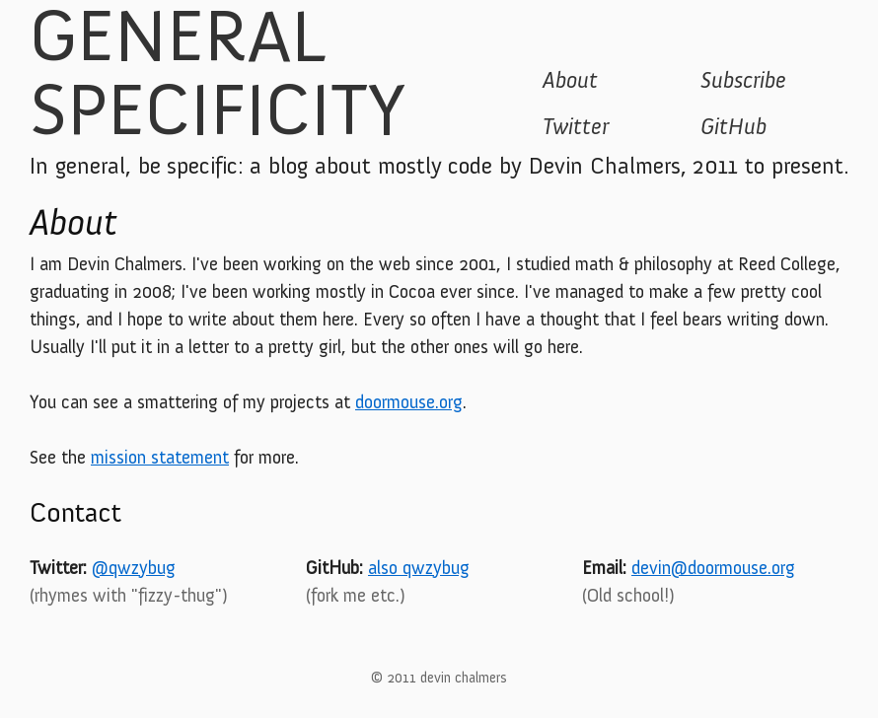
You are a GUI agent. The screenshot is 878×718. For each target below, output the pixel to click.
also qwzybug (419, 567)
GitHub (733, 126)
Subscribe (743, 80)
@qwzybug (134, 567)
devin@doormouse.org (713, 567)
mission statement (160, 457)
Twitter (576, 126)
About (570, 80)
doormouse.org (409, 402)
